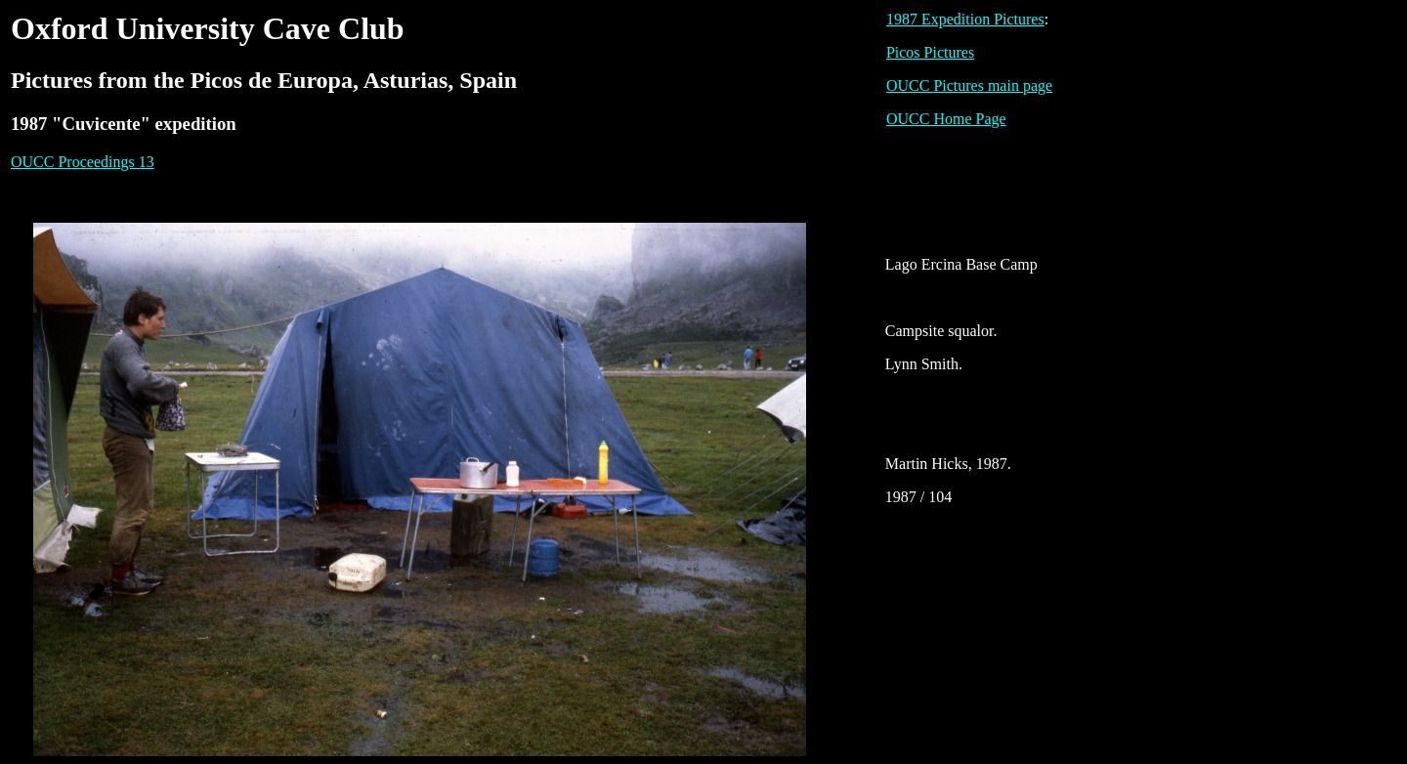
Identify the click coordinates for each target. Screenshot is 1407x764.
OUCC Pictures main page (969, 85)
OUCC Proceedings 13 (82, 161)
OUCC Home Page (946, 118)
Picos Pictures (930, 52)
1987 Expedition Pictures (965, 19)
